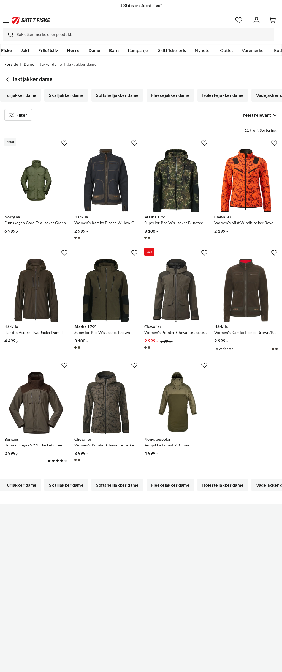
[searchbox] (144, 34)
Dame (94, 50)
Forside (11, 64)
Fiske (6, 50)
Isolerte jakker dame (222, 95)
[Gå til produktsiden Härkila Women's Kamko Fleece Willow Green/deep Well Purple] (106, 182)
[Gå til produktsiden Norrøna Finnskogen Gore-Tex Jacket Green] (36, 182)
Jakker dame (51, 64)
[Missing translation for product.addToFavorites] (64, 145)
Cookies (174, 663)
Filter (18, 116)
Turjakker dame (20, 95)
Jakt (25, 50)
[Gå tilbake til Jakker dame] (8, 79)
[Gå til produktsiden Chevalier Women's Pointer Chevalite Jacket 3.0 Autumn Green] (176, 292)
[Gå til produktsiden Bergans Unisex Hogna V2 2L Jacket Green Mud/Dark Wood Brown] (36, 405)
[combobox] (138, 34)
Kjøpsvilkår (153, 663)
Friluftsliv (48, 50)
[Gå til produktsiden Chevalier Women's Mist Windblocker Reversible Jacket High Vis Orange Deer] (246, 182)
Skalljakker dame (66, 95)
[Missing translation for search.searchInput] (8, 34)
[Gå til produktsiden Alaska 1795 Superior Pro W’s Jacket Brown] (106, 292)
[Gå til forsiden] (31, 20)
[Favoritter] (238, 20)
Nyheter (203, 50)
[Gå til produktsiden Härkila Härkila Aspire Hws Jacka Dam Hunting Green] (36, 292)
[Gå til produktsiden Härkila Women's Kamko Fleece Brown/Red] (246, 292)
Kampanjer (139, 50)
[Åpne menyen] (6, 20)
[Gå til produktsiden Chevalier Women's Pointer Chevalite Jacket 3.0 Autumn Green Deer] (106, 405)
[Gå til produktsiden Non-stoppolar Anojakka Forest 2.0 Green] (176, 405)
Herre (73, 50)
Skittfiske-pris (172, 50)
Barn (114, 50)
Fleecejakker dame (170, 95)
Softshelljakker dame (117, 95)
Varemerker (253, 50)
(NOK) (141, 640)
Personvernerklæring (119, 663)
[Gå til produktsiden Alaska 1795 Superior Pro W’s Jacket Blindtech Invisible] (176, 182)
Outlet (226, 50)
